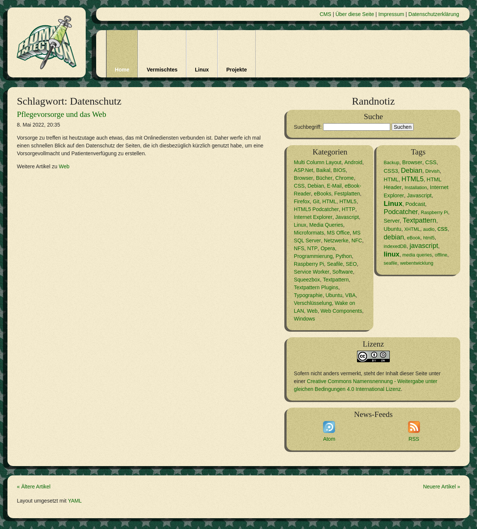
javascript (424, 245)
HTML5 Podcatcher (316, 209)
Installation (416, 187)
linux (391, 254)
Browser (303, 178)
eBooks (322, 194)
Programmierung (313, 256)
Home (122, 70)
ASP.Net (303, 170)
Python (344, 256)
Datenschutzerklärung (433, 14)
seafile (390, 263)
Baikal (323, 170)
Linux (202, 70)
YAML (75, 501)
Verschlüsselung (313, 303)
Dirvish (432, 171)
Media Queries (326, 225)
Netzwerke (336, 240)
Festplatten (347, 194)
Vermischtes (162, 70)
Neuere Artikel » (441, 487)
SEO (351, 264)
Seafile (335, 264)
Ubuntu (333, 295)
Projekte (236, 70)
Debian (315, 186)
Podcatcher (400, 212)
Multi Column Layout (318, 162)
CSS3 (390, 171)
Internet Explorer (313, 217)
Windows (304, 319)
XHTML (412, 229)
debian (393, 237)
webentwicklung (416, 263)
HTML (329, 201)
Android (353, 162)
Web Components (341, 311)
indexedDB (395, 246)
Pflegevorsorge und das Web (61, 114)
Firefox (302, 201)
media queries (417, 255)
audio (429, 229)
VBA (350, 295)
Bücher (324, 178)
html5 (429, 237)
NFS (299, 248)
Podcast (415, 204)
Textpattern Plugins (316, 287)
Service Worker (311, 272)
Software (342, 272)
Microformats (309, 233)
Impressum (391, 14)
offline (441, 255)
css (442, 228)
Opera (327, 248)
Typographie (308, 295)
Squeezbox (307, 280)
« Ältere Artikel (33, 487)
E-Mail (334, 186)
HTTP (349, 209)
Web (64, 166)
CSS (299, 186)
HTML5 (348, 201)
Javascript (347, 217)
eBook (413, 237)
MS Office (338, 233)
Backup (391, 162)
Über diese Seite (354, 14)
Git (316, 201)
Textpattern (335, 280)
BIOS (339, 170)
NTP (312, 248)
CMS (325, 14)
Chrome (344, 178)
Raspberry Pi (309, 264)
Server (391, 221)
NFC (356, 240)
